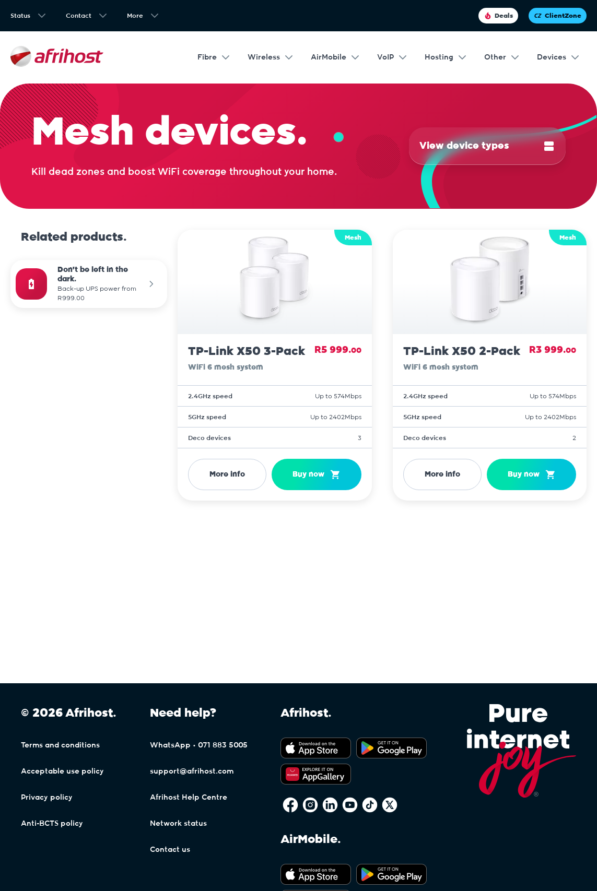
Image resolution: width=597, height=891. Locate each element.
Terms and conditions (60, 745)
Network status (178, 823)
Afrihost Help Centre (188, 797)
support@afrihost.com (191, 771)
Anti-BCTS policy (52, 823)
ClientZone (557, 15)
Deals (498, 15)
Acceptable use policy (62, 771)
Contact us (170, 849)
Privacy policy (47, 797)
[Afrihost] (56, 57)
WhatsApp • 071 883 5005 (199, 745)
